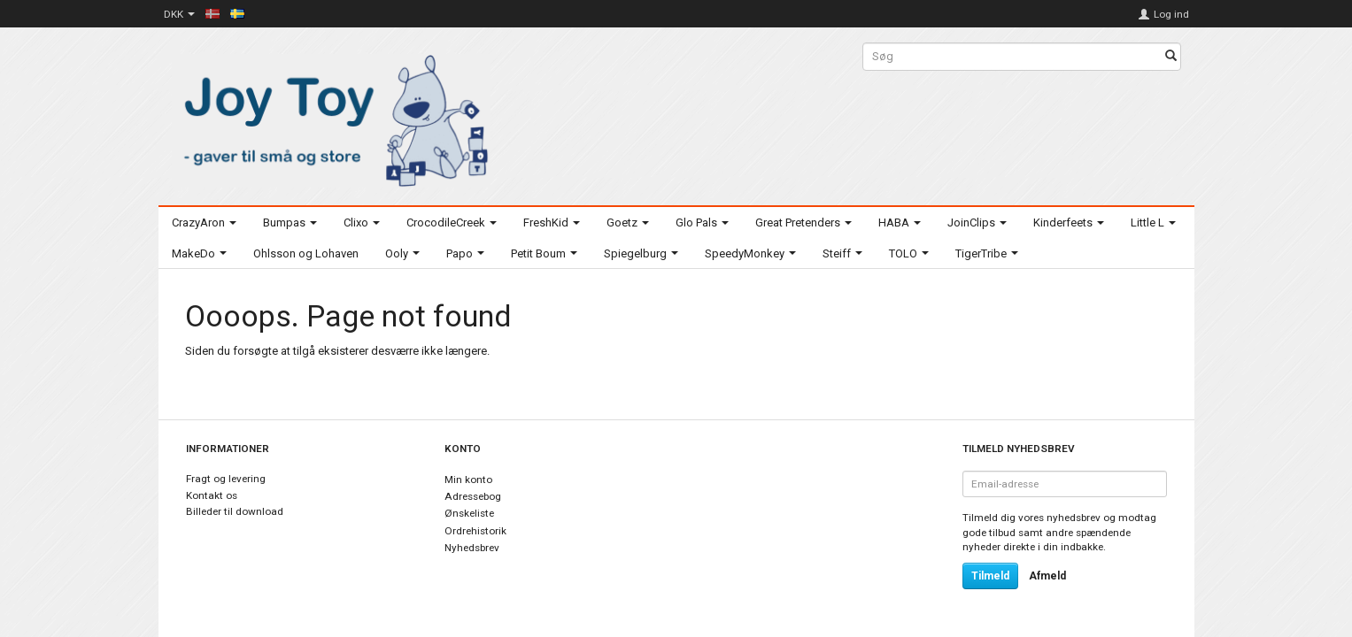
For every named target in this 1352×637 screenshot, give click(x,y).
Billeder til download (234, 511)
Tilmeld (990, 576)
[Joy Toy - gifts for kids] (331, 117)
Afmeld (1047, 576)
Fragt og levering (226, 478)
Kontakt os (211, 495)
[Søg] (1171, 57)
